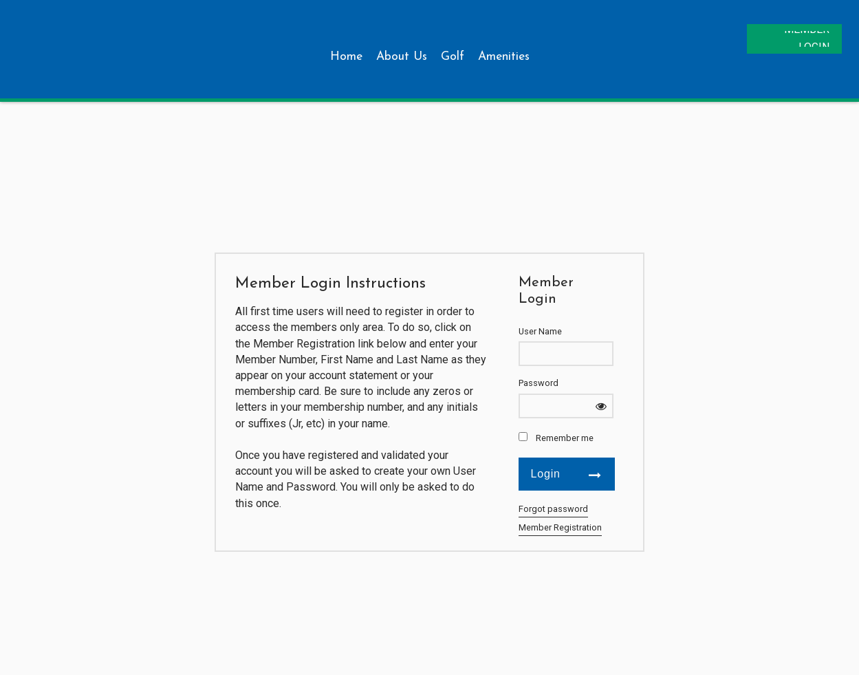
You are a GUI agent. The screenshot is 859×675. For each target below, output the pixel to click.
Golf (452, 57)
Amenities (504, 57)
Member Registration (560, 527)
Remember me (565, 438)
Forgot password (553, 509)
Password (538, 383)
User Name (540, 331)
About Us (401, 57)
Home (346, 57)
